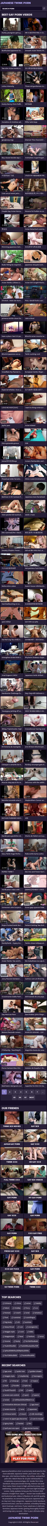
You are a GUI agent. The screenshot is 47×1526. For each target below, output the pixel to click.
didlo (31, 1331)
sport (26, 1395)
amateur (38, 1312)
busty (18, 1341)
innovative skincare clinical (15, 1404)
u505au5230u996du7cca (24, 1400)
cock (22, 1331)
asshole (28, 1322)
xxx (36, 1308)
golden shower (36, 1371)
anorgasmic (33, 1327)
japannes (33, 1409)
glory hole (9, 1423)
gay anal (8, 1371)
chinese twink (10, 1414)
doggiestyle (9, 1336)
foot (6, 1317)
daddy (38, 1303)
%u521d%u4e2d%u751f (29, 1346)
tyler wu (27, 1385)
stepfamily (24, 1376)
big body (8, 1322)
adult (30, 1390)
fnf (22, 1390)
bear (21, 1336)
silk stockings (36, 1414)
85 (14, 1097)
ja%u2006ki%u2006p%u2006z (17, 1350)
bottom (31, 1336)
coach (18, 1312)
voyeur (35, 1381)
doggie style (10, 1331)
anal (27, 1312)
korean (7, 1312)
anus (42, 1336)
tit (6, 1381)
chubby (17, 1308)
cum (21, 1327)
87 (25, 1097)
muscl (23, 1414)
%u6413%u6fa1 (10, 1346)
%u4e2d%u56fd (28, 1355)
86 (20, 1097)
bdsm (7, 1308)
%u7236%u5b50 (11, 1355)
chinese (8, 1303)
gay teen (35, 1404)
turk (6, 1385)
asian (28, 1303)
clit (18, 1322)
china (19, 1303)
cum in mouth (37, 1418)
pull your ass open (12, 1428)
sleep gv (15, 1381)
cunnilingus (30, 1317)
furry (28, 1308)
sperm (36, 1395)
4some (7, 1341)
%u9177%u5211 (10, 1390)
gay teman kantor (31, 1428)
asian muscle (10, 1409)
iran (25, 1381)
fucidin (16, 1385)
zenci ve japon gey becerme (16, 1418)
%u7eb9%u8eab (31, 1341)
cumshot (17, 1317)
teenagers (38, 1376)
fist (30, 1423)
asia (22, 1409)
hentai (20, 1423)
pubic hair (21, 1371)
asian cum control (12, 1395)
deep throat (9, 1327)
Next (31, 1097)
